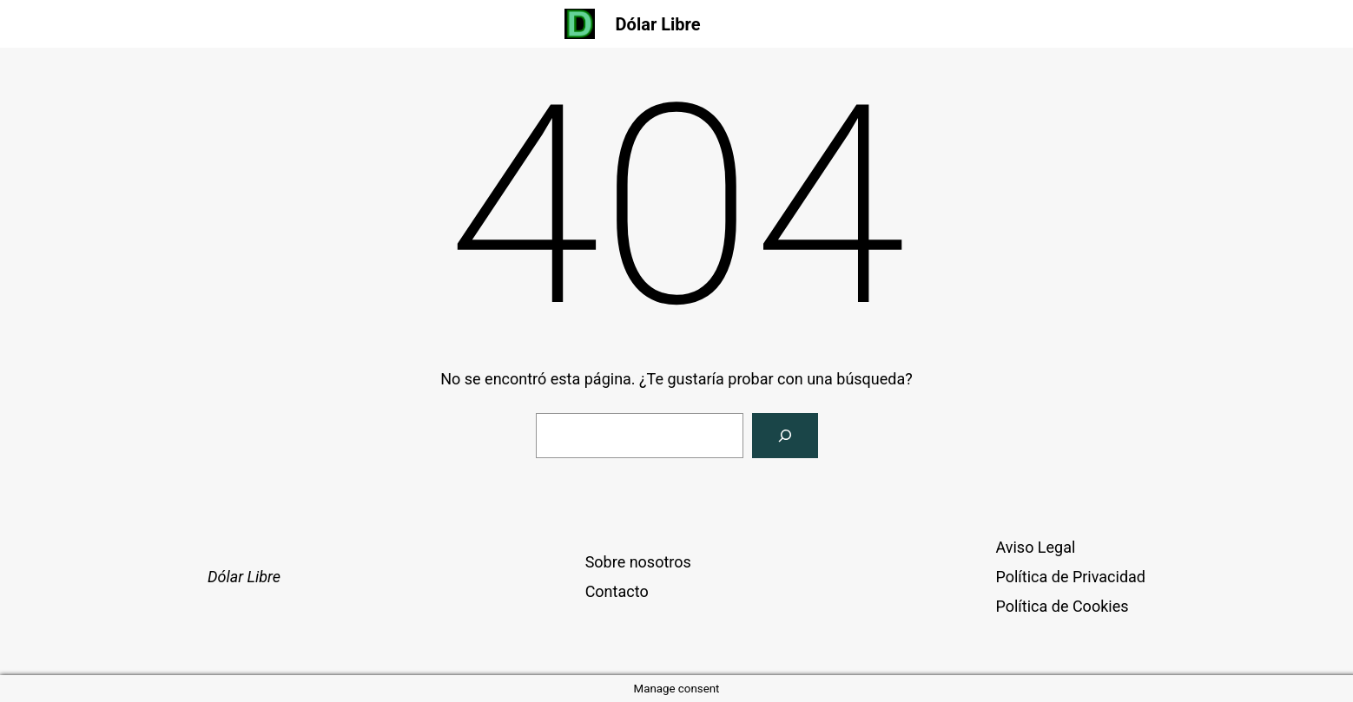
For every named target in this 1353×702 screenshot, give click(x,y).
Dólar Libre (658, 24)
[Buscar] (785, 435)
